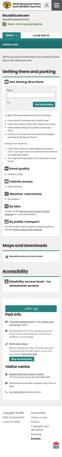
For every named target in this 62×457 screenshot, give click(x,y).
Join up (31, 308)
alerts (41, 35)
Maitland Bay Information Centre (26, 374)
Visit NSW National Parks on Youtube (20, 452)
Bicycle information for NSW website (27, 213)
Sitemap (36, 434)
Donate (36, 438)
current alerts (33, 24)
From (10, 90)
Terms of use (39, 417)
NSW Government (14, 417)
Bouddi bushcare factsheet (26, 256)
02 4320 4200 (16, 392)
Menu (10, 35)
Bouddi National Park (23, 321)
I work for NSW (11, 422)
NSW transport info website (27, 229)
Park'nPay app (29, 354)
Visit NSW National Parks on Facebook (6, 452)
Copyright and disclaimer (40, 427)
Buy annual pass (21, 359)
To (8, 102)
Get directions (44, 104)
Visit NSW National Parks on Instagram (13, 452)
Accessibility (38, 413)
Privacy (35, 422)
